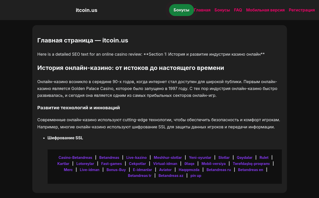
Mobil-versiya (214, 163)
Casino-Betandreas (75, 157)
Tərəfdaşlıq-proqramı (251, 163)
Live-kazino (136, 157)
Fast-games (111, 163)
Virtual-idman (165, 163)
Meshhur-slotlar (168, 157)
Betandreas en (250, 169)
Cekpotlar (137, 163)
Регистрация (302, 9)
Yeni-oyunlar (200, 157)
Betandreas (109, 157)
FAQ (238, 9)
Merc (68, 169)
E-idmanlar (142, 169)
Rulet (263, 157)
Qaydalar (245, 157)
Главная (202, 9)
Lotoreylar (85, 163)
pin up (195, 175)
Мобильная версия (265, 9)
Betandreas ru (218, 169)
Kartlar (63, 163)
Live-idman (90, 169)
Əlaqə (189, 163)
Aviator (165, 169)
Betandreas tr (139, 175)
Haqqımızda (189, 169)
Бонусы (181, 9)
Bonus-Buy (116, 169)
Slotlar (224, 157)
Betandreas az (171, 175)
